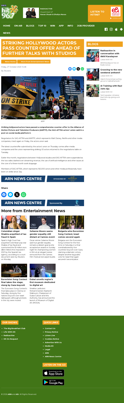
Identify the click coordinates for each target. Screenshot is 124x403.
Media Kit (49, 346)
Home (6, 25)
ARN (47, 353)
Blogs (30, 25)
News (6, 33)
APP (61, 25)
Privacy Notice (51, 332)
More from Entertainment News (35, 62)
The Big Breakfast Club (14, 328)
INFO (70, 25)
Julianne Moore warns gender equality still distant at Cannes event (43, 227)
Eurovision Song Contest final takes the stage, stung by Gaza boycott (14, 275)
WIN (52, 25)
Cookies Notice (52, 339)
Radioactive (9, 335)
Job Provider (86, 25)
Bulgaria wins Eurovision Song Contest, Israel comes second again (71, 227)
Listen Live (50, 335)
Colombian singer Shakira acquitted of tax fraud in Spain (14, 227)
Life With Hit (9, 332)
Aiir (17, 394)
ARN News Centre (53, 356)
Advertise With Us (53, 342)
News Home (10, 62)
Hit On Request (11, 339)
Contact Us (50, 328)
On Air (18, 25)
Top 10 (42, 25)
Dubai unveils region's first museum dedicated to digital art (43, 275)
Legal (47, 349)
